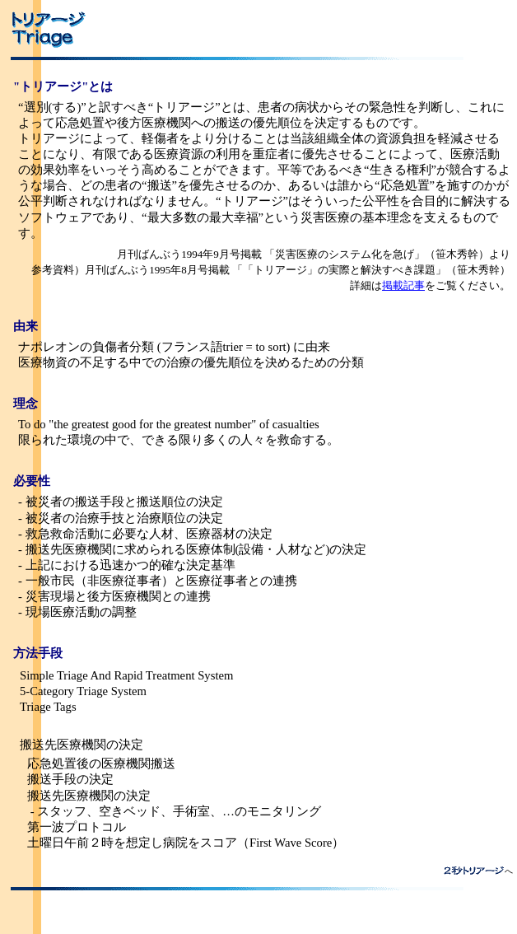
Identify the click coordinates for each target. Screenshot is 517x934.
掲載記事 (403, 285)
